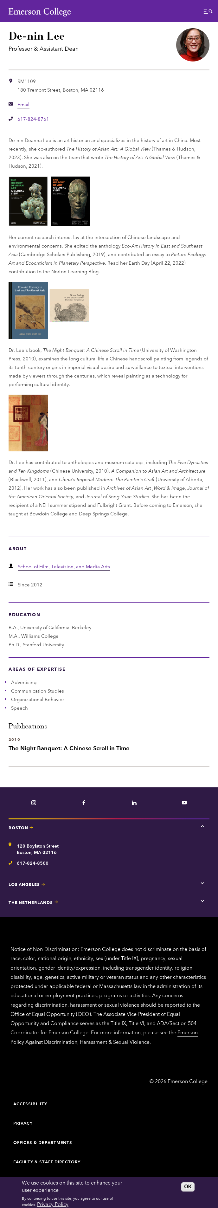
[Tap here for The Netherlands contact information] (202, 901)
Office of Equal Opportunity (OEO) (50, 1013)
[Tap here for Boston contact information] (202, 826)
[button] (208, 13)
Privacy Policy (52, 1204)
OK (188, 1186)
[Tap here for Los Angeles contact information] (202, 883)
